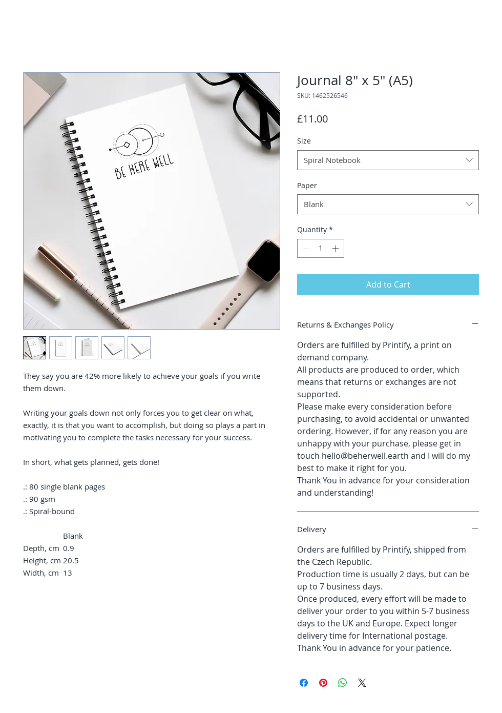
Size (304, 141)
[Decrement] (305, 248)
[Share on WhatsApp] (343, 683)
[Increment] (336, 248)
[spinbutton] (320, 248)
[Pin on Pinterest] (323, 683)
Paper (307, 185)
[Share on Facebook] (304, 683)
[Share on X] (362, 683)
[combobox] (388, 160)
